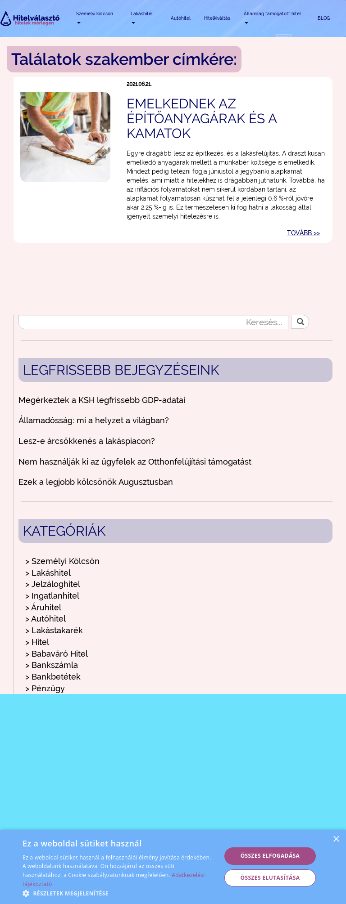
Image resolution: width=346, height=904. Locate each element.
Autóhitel (181, 18)
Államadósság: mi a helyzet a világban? (93, 420)
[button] (119, 893)
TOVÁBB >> (303, 233)
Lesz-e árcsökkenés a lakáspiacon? (86, 441)
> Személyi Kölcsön (62, 561)
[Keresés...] (153, 322)
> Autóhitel (45, 618)
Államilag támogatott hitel (272, 17)
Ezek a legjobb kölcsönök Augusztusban (95, 482)
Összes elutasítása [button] (270, 878)
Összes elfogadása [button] (270, 855)
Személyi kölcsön (94, 17)
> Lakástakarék (54, 630)
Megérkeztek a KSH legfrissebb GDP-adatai (101, 400)
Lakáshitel (142, 17)
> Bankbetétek (53, 676)
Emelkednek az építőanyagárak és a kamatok (202, 118)
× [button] (335, 839)
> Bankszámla (51, 665)
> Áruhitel (43, 607)
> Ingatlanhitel (52, 595)
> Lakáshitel (48, 572)
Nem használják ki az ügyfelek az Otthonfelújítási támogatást (134, 461)
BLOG (324, 18)
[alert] (173, 867)
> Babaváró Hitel (56, 653)
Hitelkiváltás (217, 18)
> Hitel (37, 642)
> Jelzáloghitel (52, 584)
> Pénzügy (45, 688)
